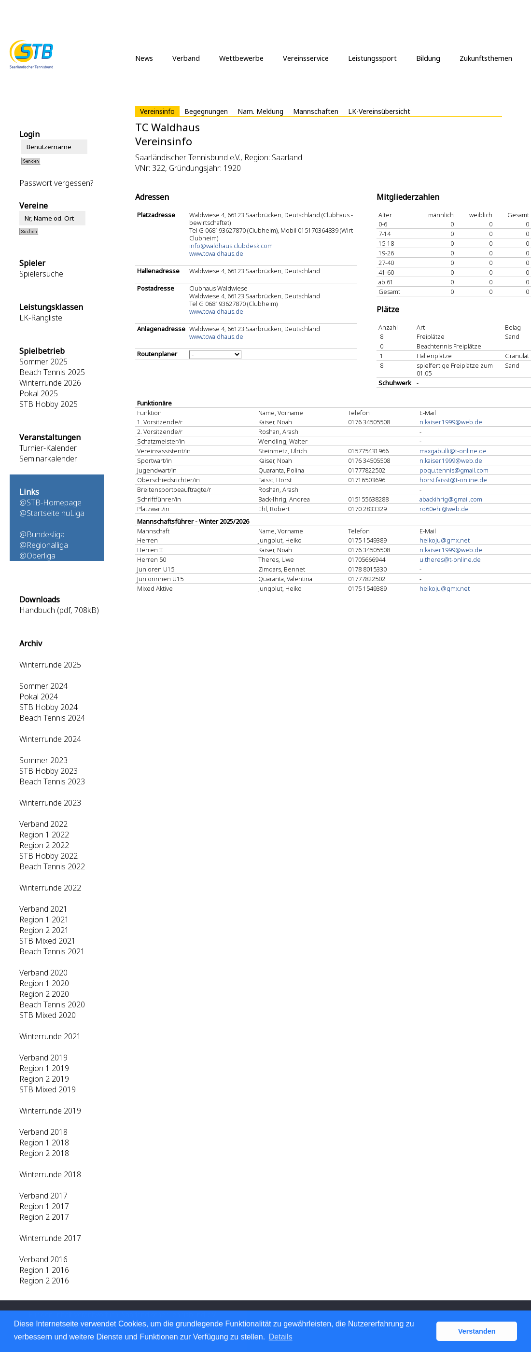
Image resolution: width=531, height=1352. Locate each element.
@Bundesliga (42, 534)
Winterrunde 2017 (50, 1238)
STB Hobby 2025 (48, 404)
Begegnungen (206, 111)
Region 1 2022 (44, 834)
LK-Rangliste (40, 317)
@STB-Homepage (50, 502)
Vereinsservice (306, 58)
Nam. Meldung (260, 111)
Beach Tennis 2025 (52, 372)
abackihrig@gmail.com (450, 499)
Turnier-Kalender (48, 448)
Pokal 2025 (38, 393)
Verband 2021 (43, 909)
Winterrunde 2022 (50, 887)
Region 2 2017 (44, 1217)
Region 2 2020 (44, 994)
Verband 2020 (43, 972)
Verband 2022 (43, 824)
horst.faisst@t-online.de (453, 479)
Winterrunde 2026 (50, 382)
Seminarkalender (48, 458)
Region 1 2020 (44, 983)
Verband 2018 (43, 1132)
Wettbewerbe (241, 58)
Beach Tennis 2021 (52, 951)
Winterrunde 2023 (50, 802)
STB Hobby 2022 (48, 855)
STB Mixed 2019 (47, 1089)
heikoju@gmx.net (444, 540)
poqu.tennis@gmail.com (454, 470)
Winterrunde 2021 (50, 1036)
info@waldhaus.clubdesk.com (231, 245)
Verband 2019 (43, 1057)
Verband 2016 (43, 1259)
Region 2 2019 (44, 1078)
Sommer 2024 (43, 686)
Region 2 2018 (44, 1153)
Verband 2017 (43, 1195)
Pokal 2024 (38, 696)
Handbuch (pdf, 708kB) (59, 610)
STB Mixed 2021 (47, 940)
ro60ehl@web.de (444, 508)
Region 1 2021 (44, 919)
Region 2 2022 (44, 845)
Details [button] (281, 1337)
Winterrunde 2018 (50, 1174)
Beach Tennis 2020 (52, 1004)
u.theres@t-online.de (450, 559)
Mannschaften (315, 111)
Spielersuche (41, 273)
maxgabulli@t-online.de (453, 450)
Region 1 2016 (44, 1270)
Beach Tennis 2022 (52, 866)
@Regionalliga (43, 545)
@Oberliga (37, 555)
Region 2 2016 (44, 1280)
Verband (186, 58)
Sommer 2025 (43, 361)
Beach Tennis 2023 (52, 781)
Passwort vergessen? (56, 183)
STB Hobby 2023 (48, 771)
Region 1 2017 (44, 1206)
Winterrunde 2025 (50, 664)
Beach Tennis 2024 (52, 717)
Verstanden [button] (477, 1331)
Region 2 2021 (44, 930)
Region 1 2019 (44, 1068)
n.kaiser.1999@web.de (450, 422)
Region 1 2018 (44, 1142)
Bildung (428, 58)
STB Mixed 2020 (47, 1015)
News (144, 58)
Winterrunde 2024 (50, 739)
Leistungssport (372, 58)
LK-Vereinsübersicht (379, 111)
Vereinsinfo (157, 111)
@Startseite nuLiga (51, 513)
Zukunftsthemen (486, 58)
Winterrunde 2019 (50, 1110)
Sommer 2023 (43, 760)
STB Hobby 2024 (48, 707)
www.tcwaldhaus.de (216, 253)
